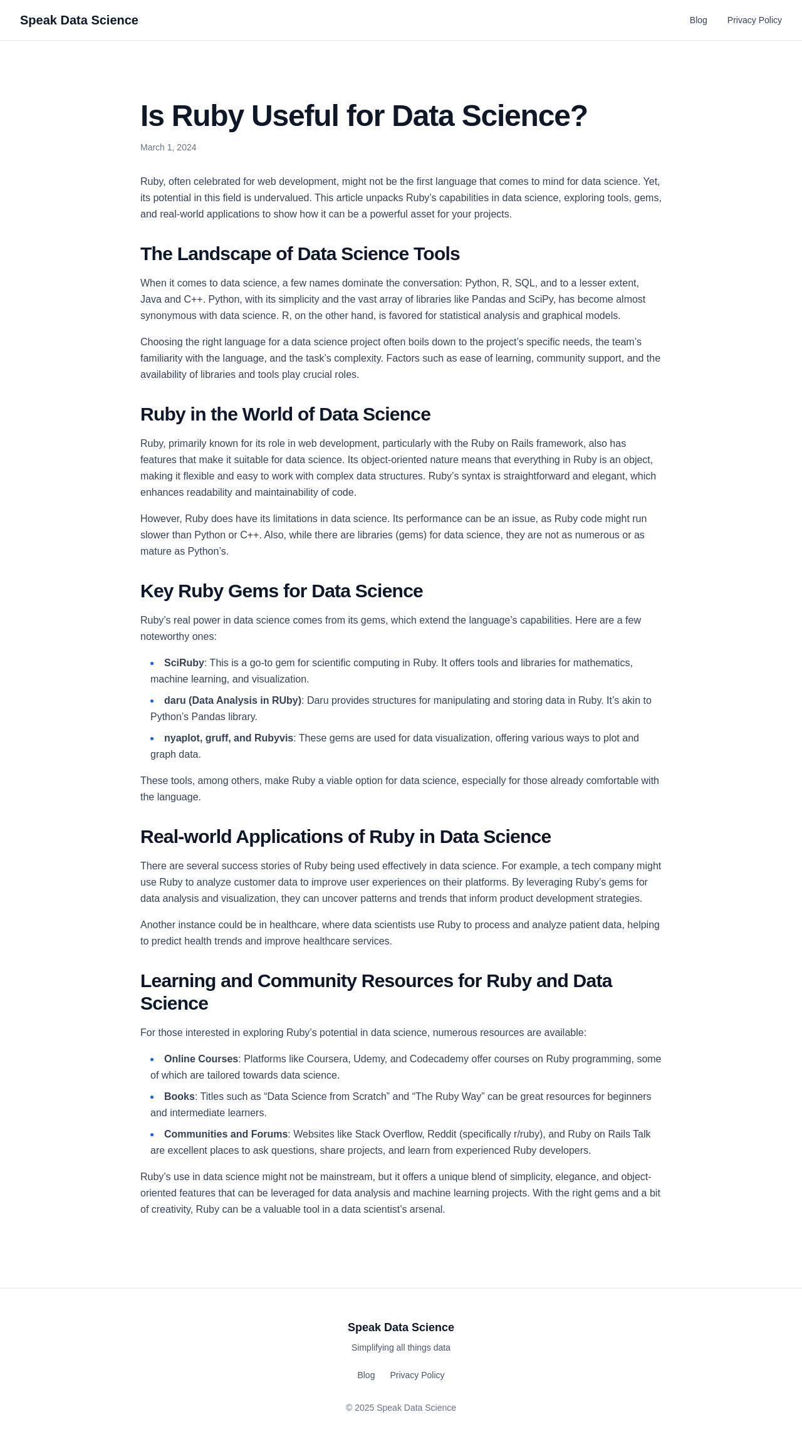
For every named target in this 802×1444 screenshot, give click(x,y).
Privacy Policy (754, 20)
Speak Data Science (79, 20)
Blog (698, 20)
